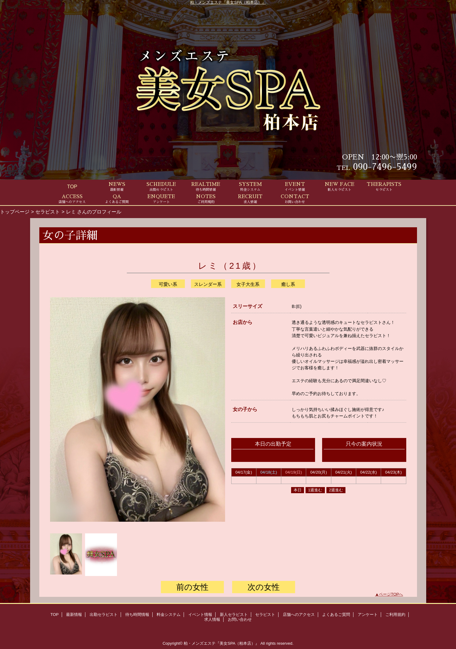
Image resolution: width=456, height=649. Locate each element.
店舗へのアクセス (299, 614)
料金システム (169, 614)
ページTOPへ (391, 594)
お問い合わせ (240, 619)
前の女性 (192, 587)
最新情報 (74, 614)
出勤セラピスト (104, 614)
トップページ (14, 211)
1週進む (315, 490)
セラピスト (47, 211)
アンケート (368, 614)
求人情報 (212, 619)
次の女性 (263, 587)
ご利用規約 (395, 614)
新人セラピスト (234, 614)
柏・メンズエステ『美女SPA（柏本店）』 (228, 2)
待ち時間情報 (137, 614)
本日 (298, 490)
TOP (72, 186)
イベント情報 (200, 614)
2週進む (336, 490)
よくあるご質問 (336, 614)
